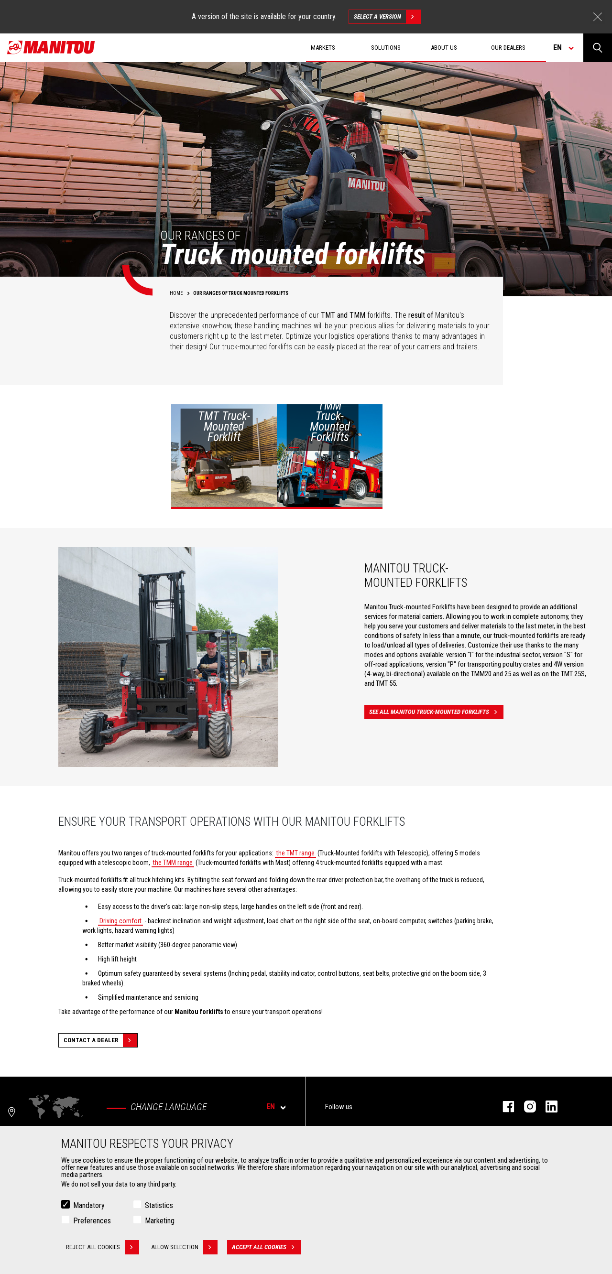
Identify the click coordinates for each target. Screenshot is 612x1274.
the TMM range (173, 862)
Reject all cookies (102, 1247)
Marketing (160, 1220)
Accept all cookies (266, 1247)
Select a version (387, 16)
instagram (525, 1106)
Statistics (159, 1205)
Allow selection (184, 1247)
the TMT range (295, 853)
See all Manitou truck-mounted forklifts (436, 712)
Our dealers (508, 47)
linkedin (546, 1106)
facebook (503, 1106)
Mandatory (89, 1205)
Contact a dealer (100, 1040)
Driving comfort (120, 921)
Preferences (92, 1220)
